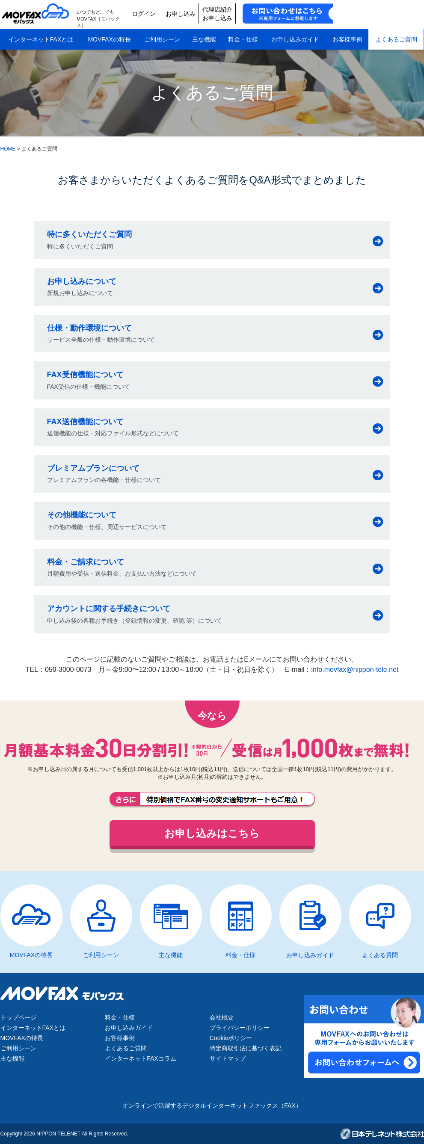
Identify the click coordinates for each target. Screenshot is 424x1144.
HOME (8, 149)
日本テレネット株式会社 (382, 1134)
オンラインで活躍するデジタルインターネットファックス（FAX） (211, 1105)
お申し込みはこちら (212, 833)
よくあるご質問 (396, 37)
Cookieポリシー (231, 1038)
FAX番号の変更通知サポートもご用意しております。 (212, 799)
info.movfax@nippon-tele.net (354, 669)
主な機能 (204, 37)
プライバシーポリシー (240, 1027)
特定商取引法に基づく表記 (246, 1048)
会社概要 (222, 1017)
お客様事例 (347, 37)
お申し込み (253, 13)
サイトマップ (228, 1058)
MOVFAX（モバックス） (38, 14)
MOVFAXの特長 (109, 37)
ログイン (213, 13)
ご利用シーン (162, 37)
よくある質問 (380, 955)
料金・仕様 (243, 37)
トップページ (18, 1017)
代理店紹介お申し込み (294, 13)
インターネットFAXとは (40, 37)
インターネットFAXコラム (140, 1058)
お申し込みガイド (295, 37)
